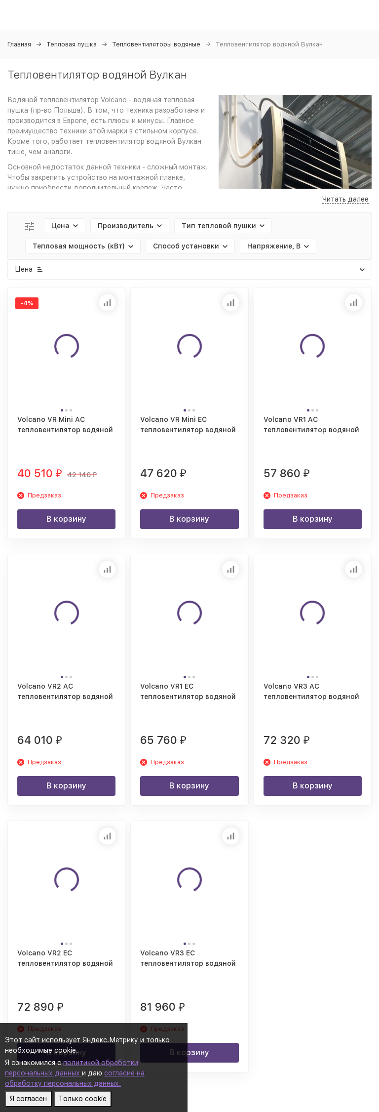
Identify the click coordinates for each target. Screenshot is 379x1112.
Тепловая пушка (71, 44)
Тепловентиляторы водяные (156, 44)
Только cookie (83, 1099)
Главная (19, 44)
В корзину (66, 519)
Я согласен (28, 1099)
